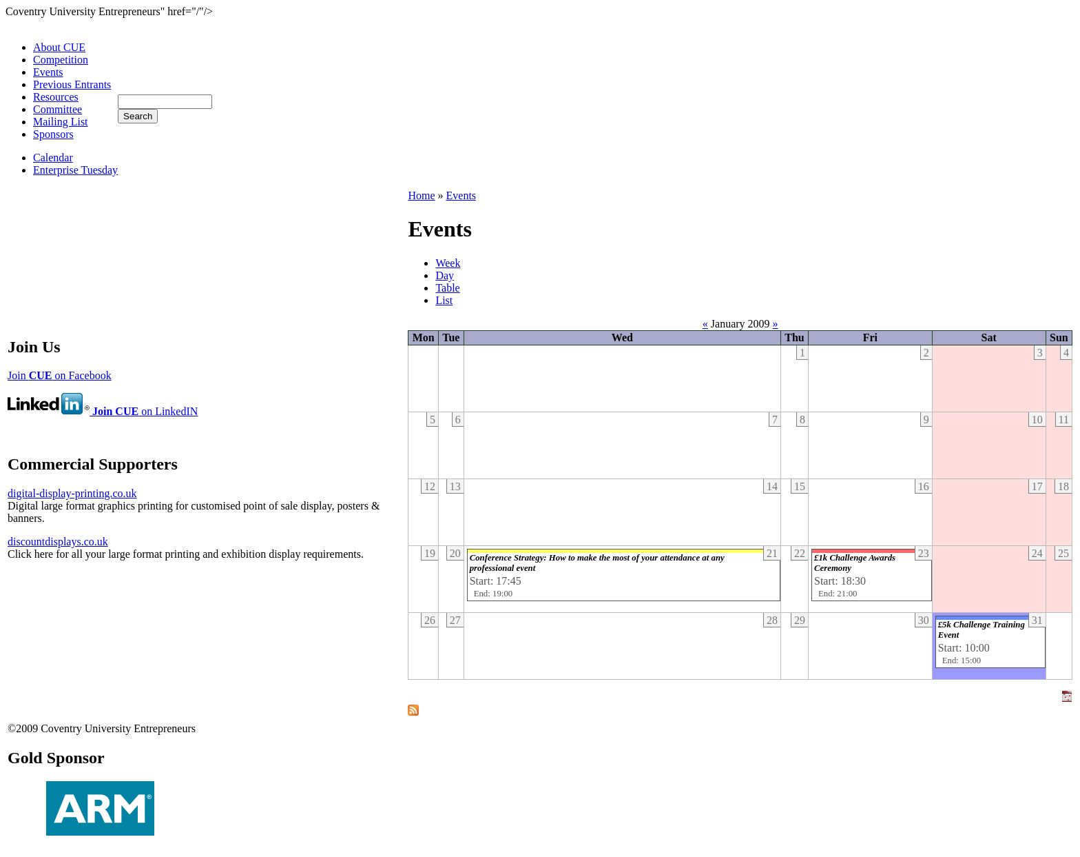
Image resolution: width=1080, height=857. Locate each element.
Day (444, 275)
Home (421, 195)
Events (48, 72)
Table (447, 288)
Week (447, 263)
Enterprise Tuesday (75, 170)
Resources (56, 97)
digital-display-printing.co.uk (72, 493)
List (444, 300)
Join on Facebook (60, 375)
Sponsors (53, 134)
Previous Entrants (72, 84)
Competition (60, 59)
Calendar (53, 157)
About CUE (59, 47)
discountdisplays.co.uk (58, 541)
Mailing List (60, 122)
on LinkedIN (103, 411)
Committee (57, 109)
